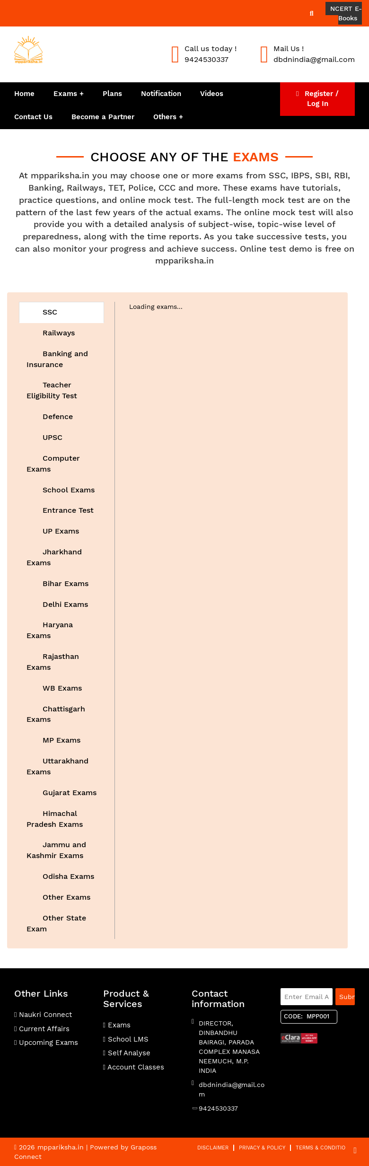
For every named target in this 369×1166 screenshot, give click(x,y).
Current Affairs (42, 1029)
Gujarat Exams (68, 792)
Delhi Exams (64, 604)
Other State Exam (56, 923)
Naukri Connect (43, 1014)
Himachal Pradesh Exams (54, 819)
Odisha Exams (67, 876)
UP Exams (59, 530)
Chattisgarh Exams (55, 714)
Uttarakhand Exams (57, 766)
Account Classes (133, 1067)
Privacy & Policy (262, 1148)
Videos (211, 93)
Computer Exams (53, 463)
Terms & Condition (322, 1148)
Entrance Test (67, 510)
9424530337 (218, 1108)
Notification (161, 93)
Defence (56, 416)
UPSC (51, 437)
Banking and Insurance (57, 359)
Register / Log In (317, 98)
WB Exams (61, 688)
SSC (48, 311)
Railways (57, 332)
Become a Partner (102, 117)
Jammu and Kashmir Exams (56, 850)
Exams (65, 93)
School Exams (67, 489)
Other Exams (65, 897)
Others (166, 117)
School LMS (126, 1039)
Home (24, 93)
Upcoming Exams (46, 1042)
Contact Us (33, 117)
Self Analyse (126, 1053)
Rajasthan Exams (52, 662)
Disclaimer (212, 1148)
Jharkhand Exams (54, 557)
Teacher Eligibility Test (51, 390)
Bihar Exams (64, 583)
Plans (112, 93)
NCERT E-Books (346, 13)
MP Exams (60, 740)
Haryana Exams (49, 630)
